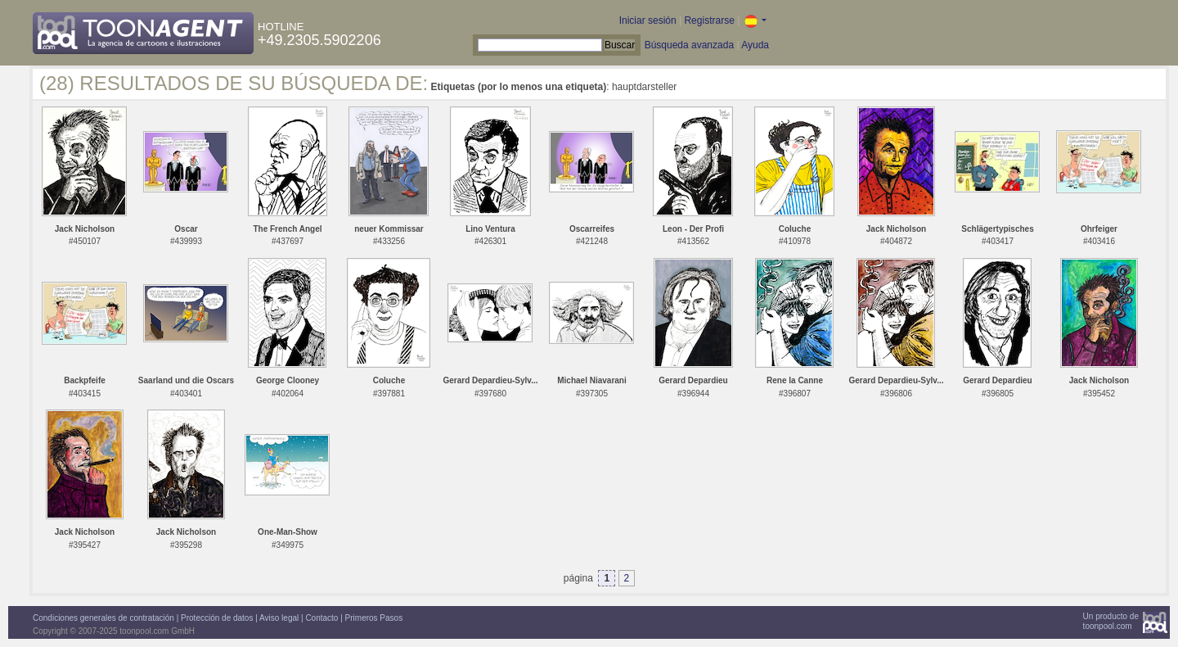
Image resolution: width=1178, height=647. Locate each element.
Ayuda (755, 45)
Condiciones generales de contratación (103, 617)
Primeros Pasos (374, 617)
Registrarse (709, 20)
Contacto (321, 617)
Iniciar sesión (648, 20)
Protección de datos (217, 617)
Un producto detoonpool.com (1111, 621)
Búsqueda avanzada (689, 45)
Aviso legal (279, 617)
